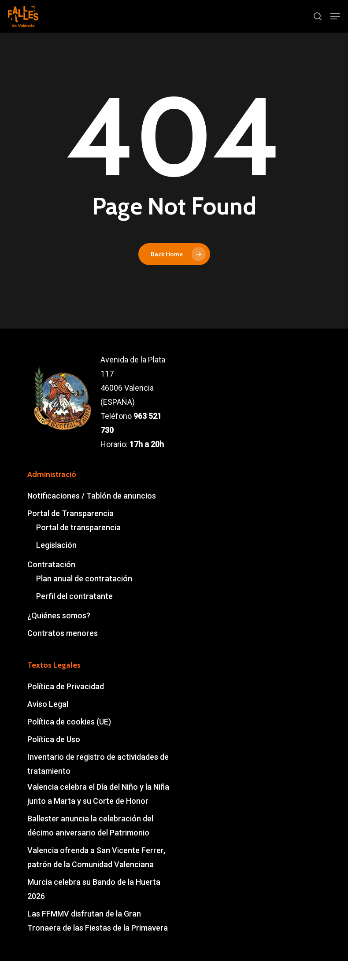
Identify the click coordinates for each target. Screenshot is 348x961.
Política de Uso (53, 739)
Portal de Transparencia (70, 513)
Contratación (51, 564)
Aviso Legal (47, 704)
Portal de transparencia (78, 527)
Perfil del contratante (74, 596)
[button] (335, 16)
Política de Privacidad (65, 686)
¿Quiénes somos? (58, 615)
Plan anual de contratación (84, 578)
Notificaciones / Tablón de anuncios (91, 495)
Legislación (56, 545)
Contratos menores (62, 633)
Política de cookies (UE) (69, 721)
